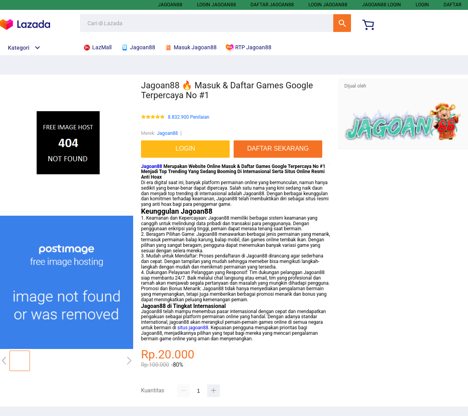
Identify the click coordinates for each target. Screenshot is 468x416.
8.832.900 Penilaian (188, 117)
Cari (342, 23)
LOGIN (422, 4)
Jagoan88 (170, 4)
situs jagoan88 (192, 327)
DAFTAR (452, 4)
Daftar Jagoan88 (272, 4)
